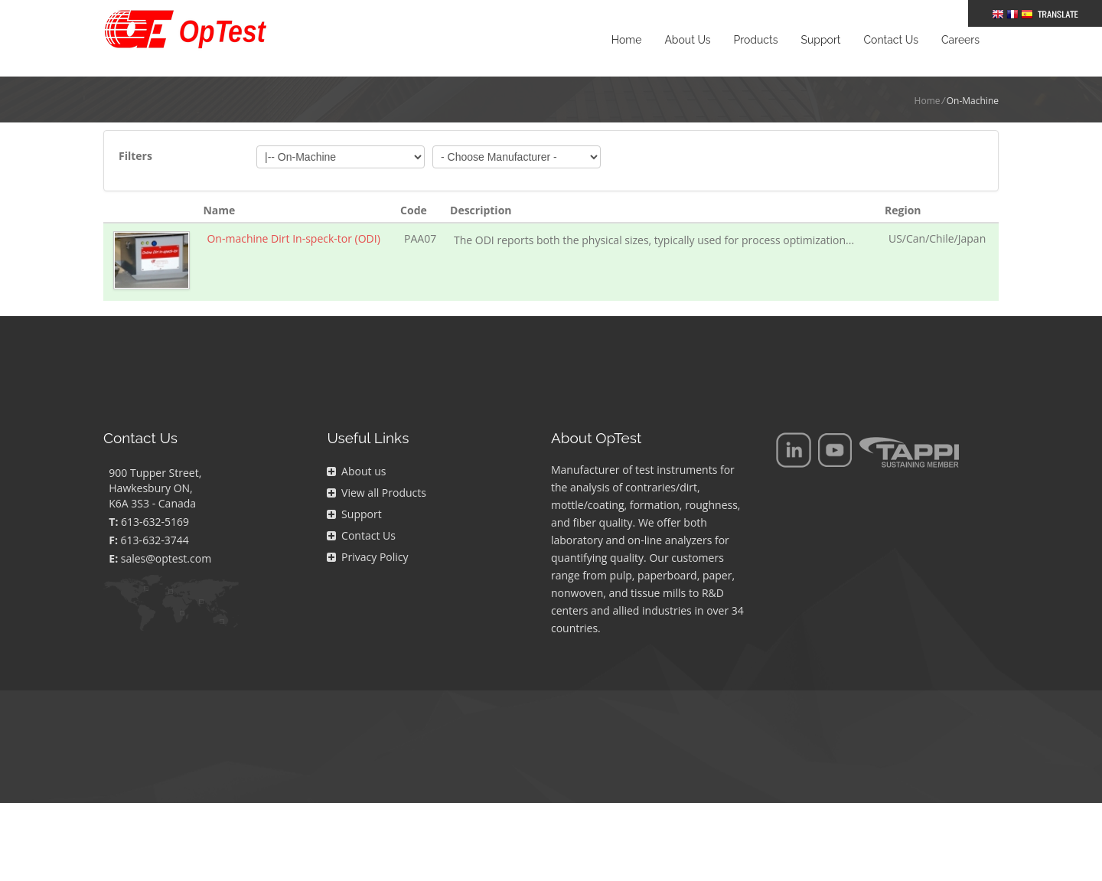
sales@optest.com (166, 558)
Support (354, 514)
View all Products (376, 492)
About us (356, 471)
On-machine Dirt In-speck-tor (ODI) (293, 238)
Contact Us (361, 535)
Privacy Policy (367, 557)
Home (928, 100)
